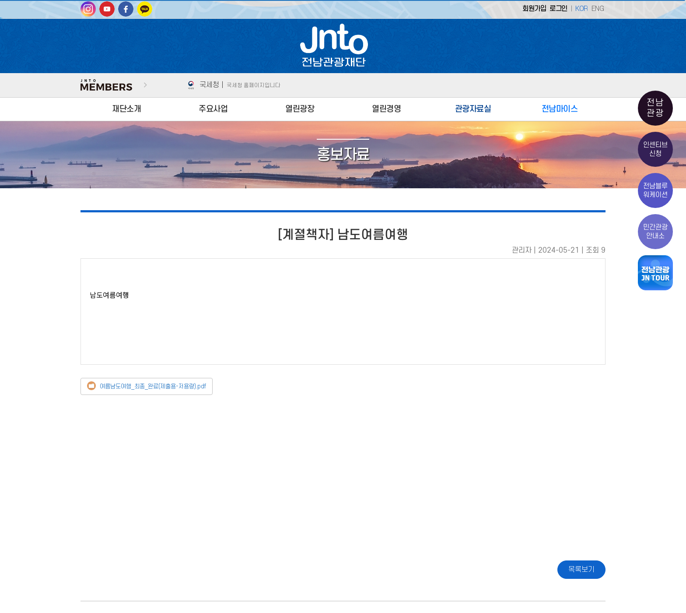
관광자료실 (473, 109)
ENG (598, 9)
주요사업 (213, 109)
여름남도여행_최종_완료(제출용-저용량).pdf (153, 386)
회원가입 (534, 9)
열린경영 (386, 109)
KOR (581, 9)
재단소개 (126, 109)
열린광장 (299, 109)
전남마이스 (560, 109)
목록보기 (581, 570)
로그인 (558, 9)
